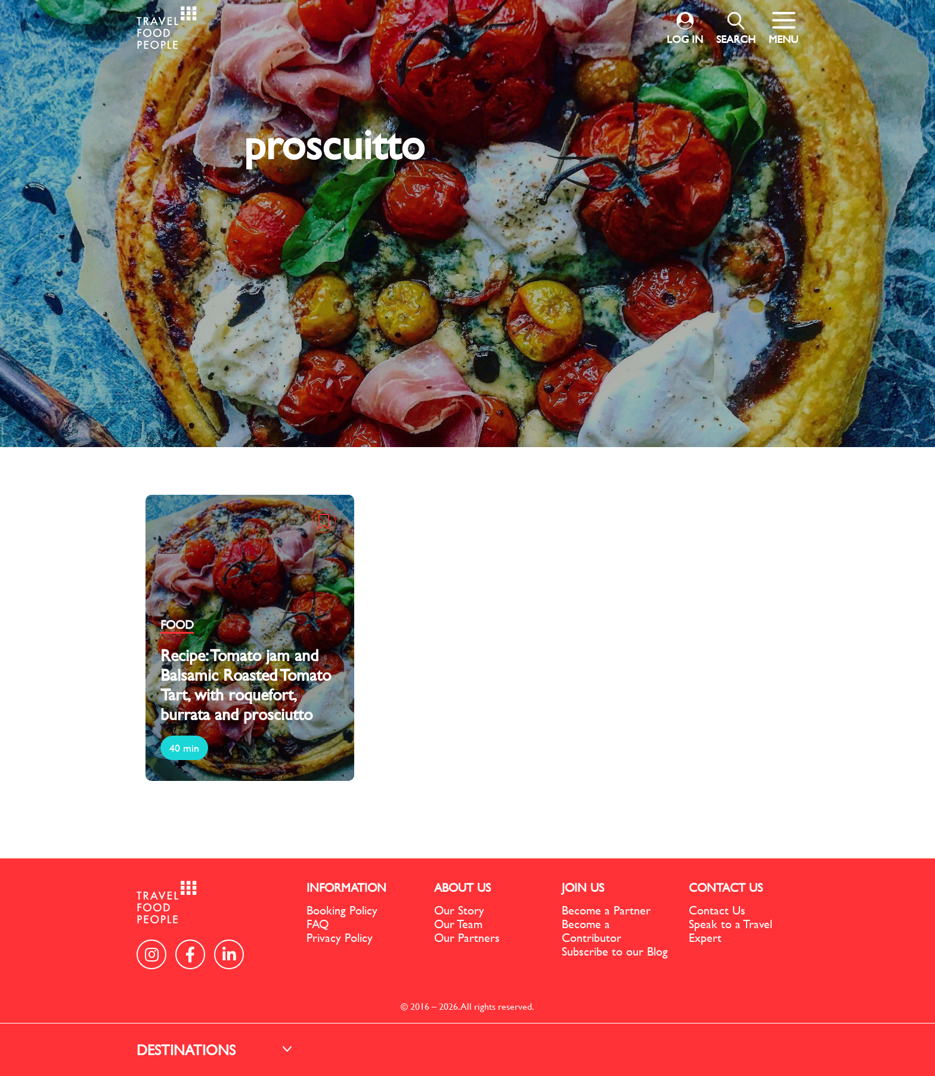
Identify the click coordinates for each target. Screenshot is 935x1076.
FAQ (317, 923)
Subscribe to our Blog (615, 951)
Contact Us (717, 910)
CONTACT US (726, 887)
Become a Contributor (591, 930)
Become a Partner (606, 910)
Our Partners (467, 937)
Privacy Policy (339, 937)
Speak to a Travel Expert (730, 930)
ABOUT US (462, 887)
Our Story (459, 910)
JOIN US (583, 887)
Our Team (458, 923)
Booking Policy (341, 910)
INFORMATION (346, 887)
